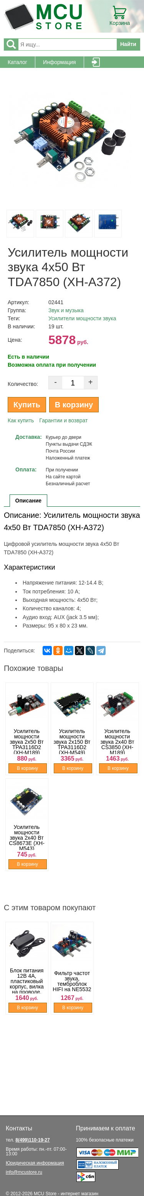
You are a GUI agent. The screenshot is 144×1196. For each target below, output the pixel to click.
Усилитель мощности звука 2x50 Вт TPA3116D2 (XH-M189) (26, 741)
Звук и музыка (66, 310)
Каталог (17, 62)
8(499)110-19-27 (32, 1140)
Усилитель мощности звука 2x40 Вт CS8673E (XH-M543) (27, 837)
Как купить (21, 420)
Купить (26, 404)
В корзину (74, 404)
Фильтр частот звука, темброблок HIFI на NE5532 (72, 981)
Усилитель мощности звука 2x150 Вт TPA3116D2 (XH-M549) (72, 741)
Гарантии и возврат (63, 420)
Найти (128, 44)
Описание (28, 501)
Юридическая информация (35, 1163)
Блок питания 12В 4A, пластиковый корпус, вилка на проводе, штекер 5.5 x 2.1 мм (27, 986)
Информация (59, 62)
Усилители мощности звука (82, 318)
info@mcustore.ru (24, 1172)
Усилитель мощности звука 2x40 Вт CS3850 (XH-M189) (117, 741)
